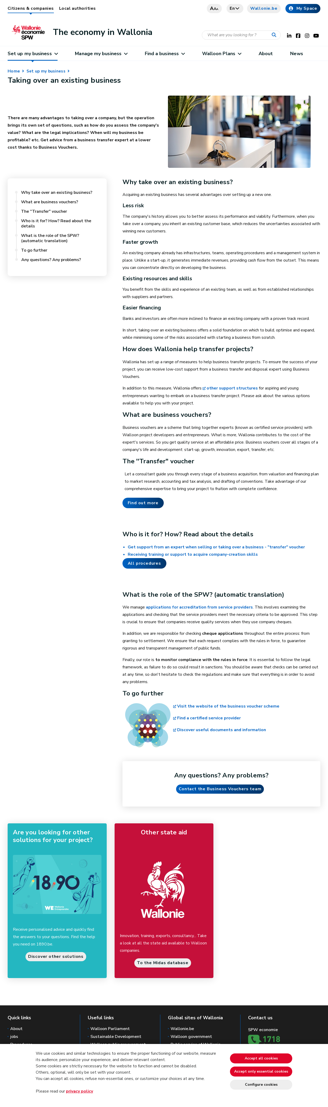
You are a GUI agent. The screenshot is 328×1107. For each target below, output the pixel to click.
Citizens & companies (31, 8)
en (235, 8)
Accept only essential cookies (261, 1071)
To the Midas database (162, 963)
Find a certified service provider (209, 718)
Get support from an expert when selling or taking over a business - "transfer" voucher (216, 547)
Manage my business (101, 53)
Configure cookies (261, 1084)
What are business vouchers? (50, 202)
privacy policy (79, 1091)
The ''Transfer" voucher (44, 211)
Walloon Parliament (110, 1028)
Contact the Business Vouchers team (220, 789)
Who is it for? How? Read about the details (56, 223)
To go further (34, 250)
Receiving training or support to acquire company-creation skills (193, 554)
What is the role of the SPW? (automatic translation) (50, 238)
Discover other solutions (56, 956)
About (266, 53)
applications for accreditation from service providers (199, 607)
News (296, 53)
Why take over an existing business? (56, 192)
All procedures (144, 563)
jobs (14, 1036)
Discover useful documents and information (221, 730)
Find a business (165, 53)
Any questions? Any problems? (51, 259)
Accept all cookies (261, 1058)
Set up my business (33, 53)
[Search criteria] (241, 35)
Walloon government (191, 1036)
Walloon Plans (221, 53)
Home (14, 71)
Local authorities (77, 8)
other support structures (232, 388)
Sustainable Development (115, 1036)
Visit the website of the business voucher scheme (228, 706)
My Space (303, 8)
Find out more (143, 503)
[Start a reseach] (275, 35)
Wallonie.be (264, 8)
